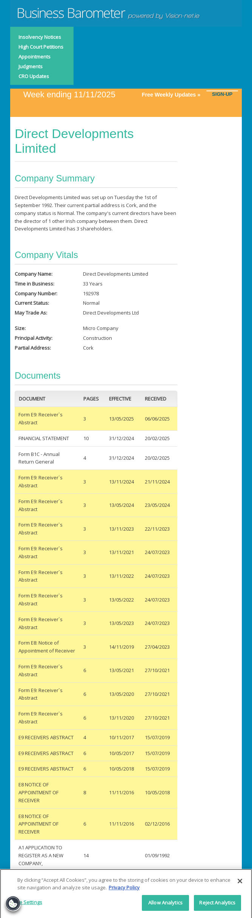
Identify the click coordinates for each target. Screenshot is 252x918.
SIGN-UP (222, 94)
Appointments (34, 56)
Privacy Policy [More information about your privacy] (124, 889)
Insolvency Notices (39, 37)
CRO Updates (33, 76)
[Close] (240, 883)
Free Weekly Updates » (174, 95)
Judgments (30, 66)
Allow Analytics (165, 905)
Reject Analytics (217, 905)
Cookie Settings (24, 904)
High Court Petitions (40, 46)
